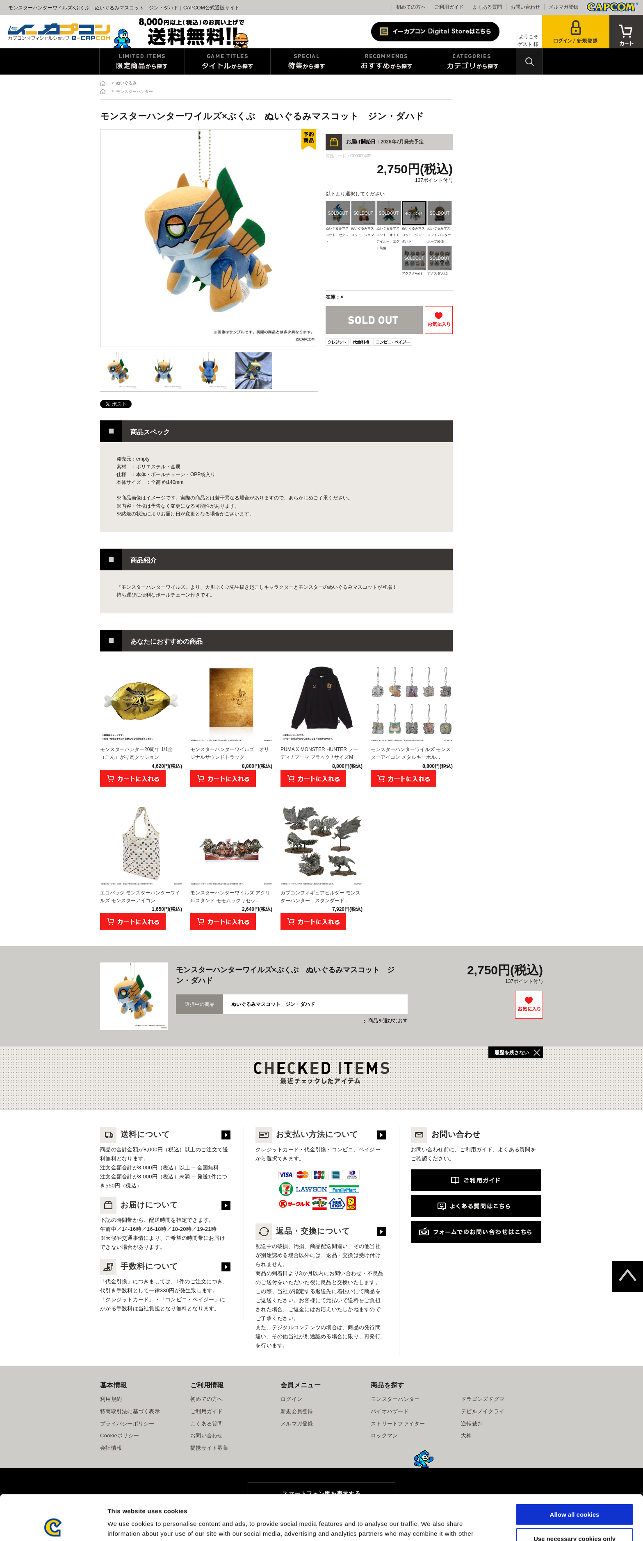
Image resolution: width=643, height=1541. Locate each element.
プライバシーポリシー (127, 1424)
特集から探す (307, 61)
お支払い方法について (306, 1134)
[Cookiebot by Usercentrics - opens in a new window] (53, 1525)
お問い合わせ (525, 7)
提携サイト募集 (209, 1448)
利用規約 (111, 1399)
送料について (135, 1134)
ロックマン (384, 1435)
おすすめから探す (386, 61)
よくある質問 (487, 7)
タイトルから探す (227, 61)
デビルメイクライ (482, 1411)
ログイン (291, 1399)
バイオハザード (390, 1411)
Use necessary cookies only (575, 1493)
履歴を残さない (512, 1052)
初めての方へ (411, 7)
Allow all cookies (575, 1469)
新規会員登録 (296, 1411)
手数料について (139, 1266)
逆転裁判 (472, 1424)
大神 (466, 1435)
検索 (529, 61)
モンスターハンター (395, 1399)
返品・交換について (302, 1231)
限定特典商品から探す (142, 61)
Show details (430, 1524)
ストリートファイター (398, 1424)
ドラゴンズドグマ (482, 1399)
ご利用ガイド (449, 7)
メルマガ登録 (563, 7)
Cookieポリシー (119, 1435)
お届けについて (139, 1205)
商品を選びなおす (388, 1021)
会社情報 (111, 1448)
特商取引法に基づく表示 (130, 1411)
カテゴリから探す (473, 61)
